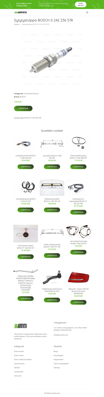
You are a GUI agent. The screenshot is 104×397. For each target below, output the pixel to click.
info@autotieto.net (61, 335)
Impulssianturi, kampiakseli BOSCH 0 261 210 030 (78, 201)
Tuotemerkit (28, 94)
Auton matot (19, 355)
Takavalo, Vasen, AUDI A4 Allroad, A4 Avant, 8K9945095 (78, 291)
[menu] (87, 12)
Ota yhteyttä (58, 355)
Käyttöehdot (58, 359)
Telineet (17, 368)
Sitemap (57, 368)
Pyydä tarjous (81, 4)
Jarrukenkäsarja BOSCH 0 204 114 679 (26, 200)
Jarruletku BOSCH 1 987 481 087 (52, 157)
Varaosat (17, 376)
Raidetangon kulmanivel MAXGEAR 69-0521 (52, 290)
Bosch (36, 94)
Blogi (56, 351)
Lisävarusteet (19, 364)
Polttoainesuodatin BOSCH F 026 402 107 (25, 247)
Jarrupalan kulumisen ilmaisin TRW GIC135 (78, 242)
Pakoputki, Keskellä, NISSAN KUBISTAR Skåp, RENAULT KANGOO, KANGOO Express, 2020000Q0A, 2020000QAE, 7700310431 (25, 283)
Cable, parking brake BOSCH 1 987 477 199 (52, 245)
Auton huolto (19, 351)
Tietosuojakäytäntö (61, 364)
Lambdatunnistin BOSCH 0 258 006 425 (26, 157)
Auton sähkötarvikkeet (23, 359)
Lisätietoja (23, 108)
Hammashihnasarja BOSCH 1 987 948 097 (78, 157)
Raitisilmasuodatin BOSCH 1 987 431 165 (52, 200)
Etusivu (16, 24)
